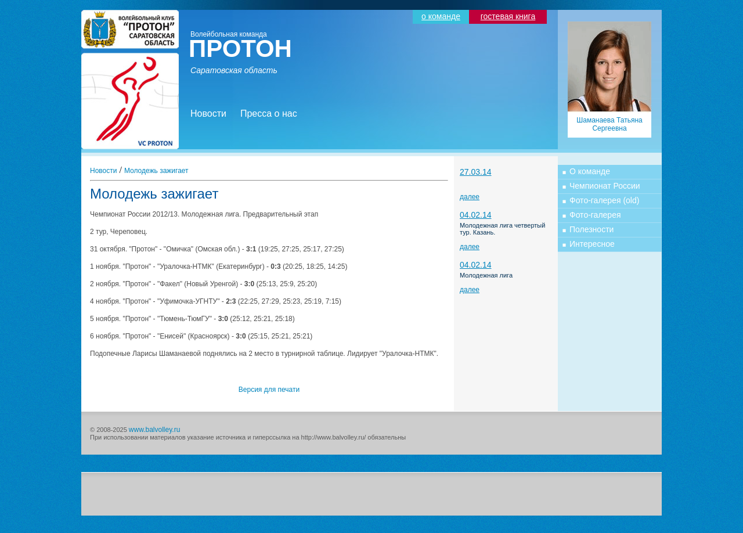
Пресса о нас (268, 113)
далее (469, 197)
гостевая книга (508, 16)
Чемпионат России (604, 185)
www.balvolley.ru (154, 430)
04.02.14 (476, 214)
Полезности (591, 229)
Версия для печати (269, 390)
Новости (208, 113)
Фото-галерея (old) (604, 200)
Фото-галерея (595, 214)
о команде (440, 16)
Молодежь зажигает (156, 171)
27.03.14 (476, 172)
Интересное (592, 244)
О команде (589, 171)
